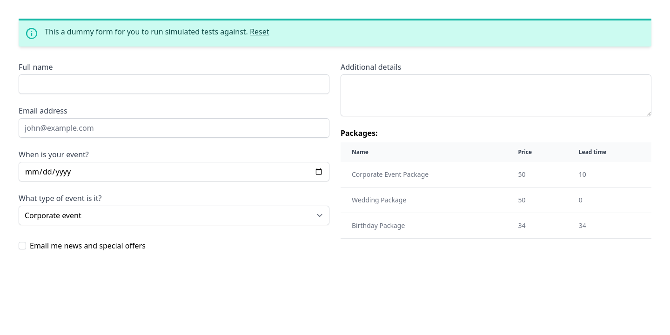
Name (360, 152)
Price (525, 152)
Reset (259, 32)
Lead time (592, 152)
